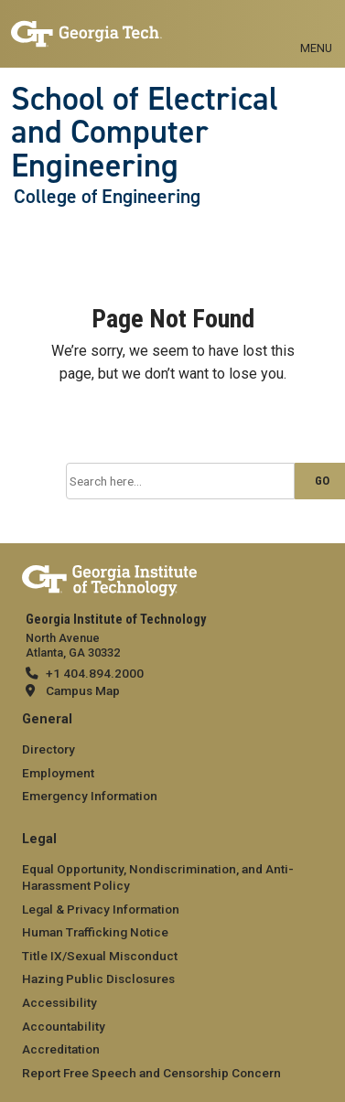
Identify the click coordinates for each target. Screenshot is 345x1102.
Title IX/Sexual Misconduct (100, 955)
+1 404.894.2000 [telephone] (95, 673)
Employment (58, 772)
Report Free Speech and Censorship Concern (151, 1072)
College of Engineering (107, 197)
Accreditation (61, 1049)
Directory (48, 749)
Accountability (63, 1026)
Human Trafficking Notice (95, 932)
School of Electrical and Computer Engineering (144, 132)
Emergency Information (89, 795)
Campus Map (83, 690)
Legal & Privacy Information (100, 909)
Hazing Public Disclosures (98, 978)
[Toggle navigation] (316, 27)
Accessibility (59, 1002)
